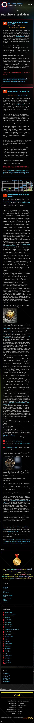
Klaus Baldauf (8, 634)
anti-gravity (5, 602)
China (8, 543)
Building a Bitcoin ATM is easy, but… (18, 91)
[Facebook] (24, 718)
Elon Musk (5, 594)
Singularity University (8, 595)
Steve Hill (7, 650)
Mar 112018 (5, 91)
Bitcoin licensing (22, 80)
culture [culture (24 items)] (30, 571)
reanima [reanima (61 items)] (16, 576)
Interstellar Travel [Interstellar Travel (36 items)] (12, 574)
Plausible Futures (7, 679)
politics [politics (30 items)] (13, 576)
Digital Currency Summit (13, 531)
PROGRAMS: (20, 710)
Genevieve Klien (8, 612)
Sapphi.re (21, 718)
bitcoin (14, 78)
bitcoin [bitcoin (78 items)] (14, 571)
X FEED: (9, 704)
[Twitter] (26, 718)
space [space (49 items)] (9, 578)
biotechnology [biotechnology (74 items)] (9, 571)
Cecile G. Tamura (9, 636)
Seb (6, 653)
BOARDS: (19, 706)
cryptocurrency (15, 81)
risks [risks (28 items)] (3, 578)
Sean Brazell (8, 646)
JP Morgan (16, 543)
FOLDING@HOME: (9, 710)
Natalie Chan (8, 648)
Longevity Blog (6, 675)
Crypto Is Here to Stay (11, 447)
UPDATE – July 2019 (22, 95)
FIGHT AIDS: (10, 708)
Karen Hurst (7, 627)
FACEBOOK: (9, 700)
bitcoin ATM (17, 80)
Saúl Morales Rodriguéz (10, 614)
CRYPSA (16, 526)
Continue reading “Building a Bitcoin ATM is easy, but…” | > (16, 167)
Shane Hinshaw (8, 643)
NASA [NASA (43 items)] (8, 576)
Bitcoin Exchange (14, 541)
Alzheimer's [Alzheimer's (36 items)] (8, 569)
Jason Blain (7, 657)
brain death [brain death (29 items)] (21, 571)
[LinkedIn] (28, 718)
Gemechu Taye (8, 624)
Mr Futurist (5, 676)
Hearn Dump (6, 328)
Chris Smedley (8, 662)
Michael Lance (8, 655)
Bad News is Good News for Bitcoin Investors (18, 195)
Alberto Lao (7, 641)
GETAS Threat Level (17, 695)
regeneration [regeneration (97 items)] (27, 576)
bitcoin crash (9, 541)
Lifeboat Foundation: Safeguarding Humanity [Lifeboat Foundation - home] (14, 4)
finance (27, 170)
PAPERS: (19, 711)
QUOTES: (19, 713)
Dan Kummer (8, 631)
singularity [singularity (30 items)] (6, 578)
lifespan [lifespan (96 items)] (29, 574)
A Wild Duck (11, 527)
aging (4, 599)
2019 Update (22, 27)
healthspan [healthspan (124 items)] (24, 573)
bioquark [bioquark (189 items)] (29, 569)
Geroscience (5, 673)
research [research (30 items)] (31, 576)
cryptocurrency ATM (21, 81)
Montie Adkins (8, 658)
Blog (17, 10)
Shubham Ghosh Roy (9, 615)
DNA (4, 591)
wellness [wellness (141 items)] (29, 578)
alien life (5, 600)
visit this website (20, 36)
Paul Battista (8, 622)
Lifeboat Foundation (9, 718)
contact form (7, 534)
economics (23, 78)
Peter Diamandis (6, 590)
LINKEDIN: (9, 702)
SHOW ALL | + (5, 664)
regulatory (20, 543)
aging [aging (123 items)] (3, 569)
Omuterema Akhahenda (10, 633)
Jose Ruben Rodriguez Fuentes (12, 629)
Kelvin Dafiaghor (8, 626)
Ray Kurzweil (6, 592)
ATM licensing (11, 172)
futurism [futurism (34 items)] (14, 573)
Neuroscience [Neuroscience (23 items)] (10, 576)
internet (4, 172)
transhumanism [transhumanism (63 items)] (23, 578)
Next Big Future (6, 678)
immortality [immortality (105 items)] (6, 574)
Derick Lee (7, 639)
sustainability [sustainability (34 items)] (12, 578)
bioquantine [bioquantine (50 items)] (24, 569)
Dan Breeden (8, 619)
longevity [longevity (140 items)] (4, 576)
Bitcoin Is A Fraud (18, 441)
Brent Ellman (8, 651)
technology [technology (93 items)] (17, 578)
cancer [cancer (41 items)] (24, 571)
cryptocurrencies (18, 78)
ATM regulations (9, 80)
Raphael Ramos (8, 645)
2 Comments (24, 543)
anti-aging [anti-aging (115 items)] (13, 569)
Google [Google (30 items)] (16, 573)
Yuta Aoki (7, 638)
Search (31, 552)
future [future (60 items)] (11, 573)
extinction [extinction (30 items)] (8, 573)
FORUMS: (13, 713)
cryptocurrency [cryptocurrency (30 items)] (27, 571)
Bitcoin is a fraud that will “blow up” (12, 201)
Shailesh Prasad (8, 621)
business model (10, 81)
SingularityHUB (6, 681)
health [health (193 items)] (19, 573)
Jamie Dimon (12, 543)
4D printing (5, 588)
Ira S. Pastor (7, 660)
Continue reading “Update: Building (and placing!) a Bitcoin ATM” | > (16, 74)
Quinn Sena (7, 617)
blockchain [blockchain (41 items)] (17, 571)
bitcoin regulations (10, 174)
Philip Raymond (9, 78)
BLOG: (19, 704)
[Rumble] (32, 718)
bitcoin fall (19, 541)
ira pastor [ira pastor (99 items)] (17, 574)
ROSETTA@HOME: (9, 711)
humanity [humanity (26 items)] (29, 573)
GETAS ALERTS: (20, 702)
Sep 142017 (5, 195)
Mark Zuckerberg (7, 598)
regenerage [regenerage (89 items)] (21, 576)
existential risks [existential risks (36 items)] (4, 573)
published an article (8, 333)
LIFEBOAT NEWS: (20, 700)
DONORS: (12, 706)
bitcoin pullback (24, 541)
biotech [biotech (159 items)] (4, 571)
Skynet (4, 596)
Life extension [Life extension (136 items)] (23, 574)
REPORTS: (19, 708)
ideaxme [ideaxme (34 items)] (31, 573)
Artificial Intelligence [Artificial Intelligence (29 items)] (19, 569)
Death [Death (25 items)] (32, 571)
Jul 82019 (5, 23)
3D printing (5, 587)
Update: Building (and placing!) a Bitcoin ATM (17, 23)
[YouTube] (30, 718)
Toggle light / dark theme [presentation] (32, 4)
